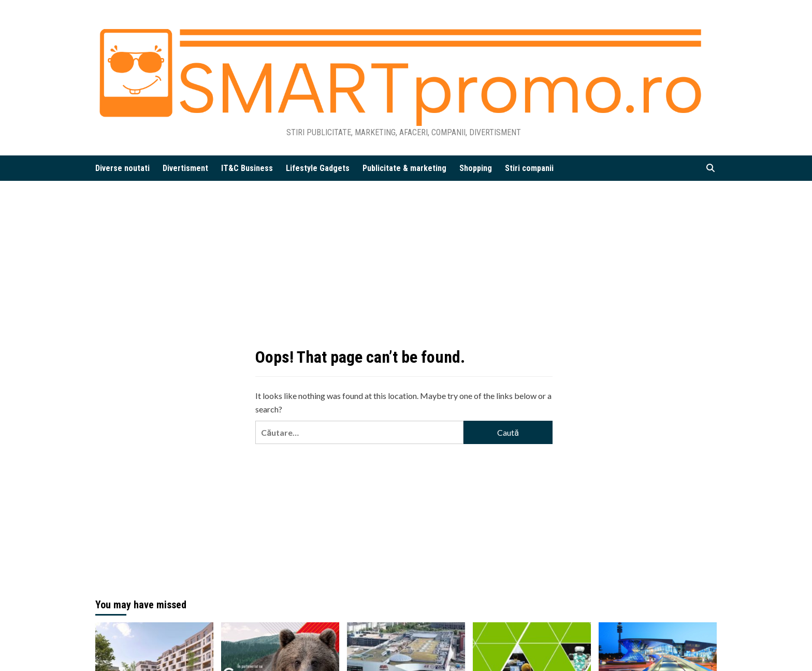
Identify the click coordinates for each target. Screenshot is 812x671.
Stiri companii (529, 168)
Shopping (475, 168)
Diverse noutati (122, 168)
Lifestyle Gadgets (318, 168)
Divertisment (185, 168)
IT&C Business (247, 168)
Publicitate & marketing (404, 168)
